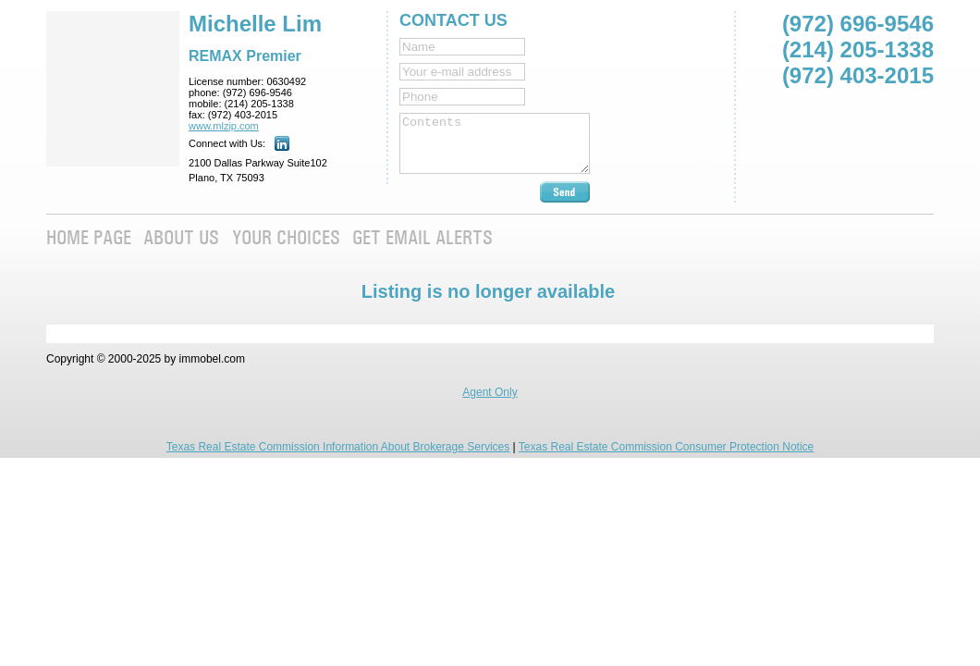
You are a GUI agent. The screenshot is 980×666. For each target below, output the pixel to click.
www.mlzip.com (224, 125)
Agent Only (489, 392)
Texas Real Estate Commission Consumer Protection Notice (666, 446)
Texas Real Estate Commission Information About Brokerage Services (338, 446)
